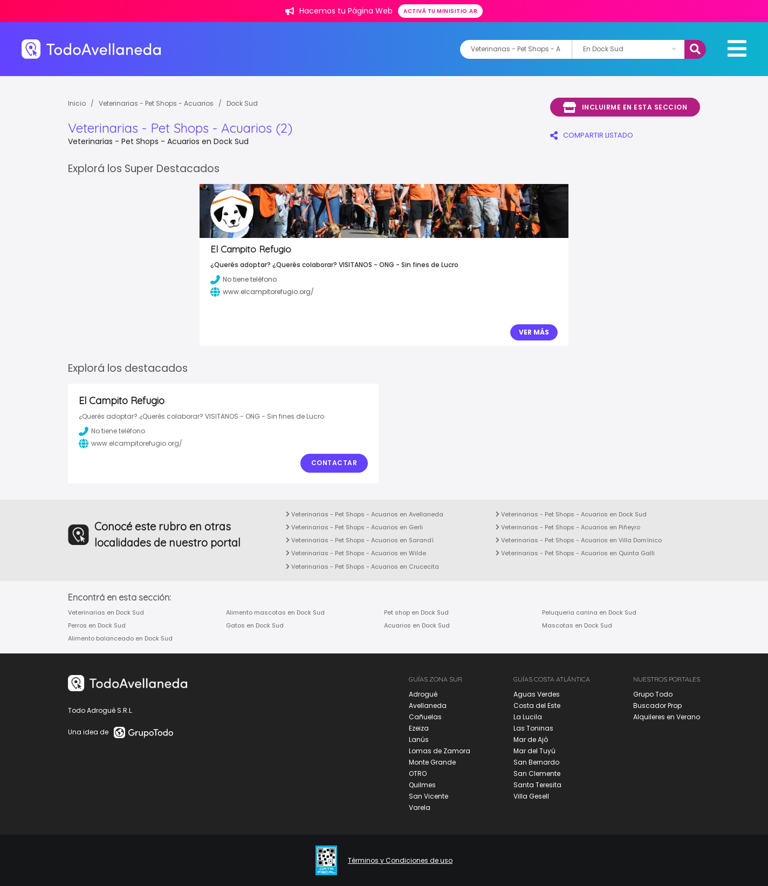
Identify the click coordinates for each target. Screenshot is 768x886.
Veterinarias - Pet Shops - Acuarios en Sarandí (360, 540)
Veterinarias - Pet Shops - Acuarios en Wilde (356, 553)
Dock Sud (242, 103)
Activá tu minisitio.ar (440, 11)
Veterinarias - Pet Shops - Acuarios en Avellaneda (364, 514)
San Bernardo (536, 762)
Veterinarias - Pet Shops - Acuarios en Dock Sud (571, 514)
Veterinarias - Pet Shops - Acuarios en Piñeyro (568, 527)
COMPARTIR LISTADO (591, 135)
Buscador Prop (657, 705)
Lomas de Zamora (439, 750)
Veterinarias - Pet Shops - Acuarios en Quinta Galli (575, 553)
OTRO (418, 773)
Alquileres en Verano (666, 716)
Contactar (334, 462)
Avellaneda (428, 705)
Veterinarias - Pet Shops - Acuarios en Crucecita (362, 566)
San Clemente (536, 773)
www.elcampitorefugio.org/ (130, 443)
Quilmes (422, 784)
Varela (419, 807)
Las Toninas (533, 728)
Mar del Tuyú (534, 750)
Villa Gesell (531, 796)
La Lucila (527, 716)
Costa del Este (536, 705)
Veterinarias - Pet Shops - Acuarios (156, 103)
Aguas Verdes (536, 694)
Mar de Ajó (530, 739)
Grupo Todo (653, 694)
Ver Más (534, 332)
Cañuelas (425, 716)
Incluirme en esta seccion (625, 107)
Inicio (77, 103)
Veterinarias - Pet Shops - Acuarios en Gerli (354, 527)
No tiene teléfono (112, 431)
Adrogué (423, 694)
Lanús (419, 739)
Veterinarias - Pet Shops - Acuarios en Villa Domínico (579, 540)
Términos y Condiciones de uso (400, 860)
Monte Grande (432, 762)
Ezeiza (419, 728)
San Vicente (428, 796)
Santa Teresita (537, 784)
